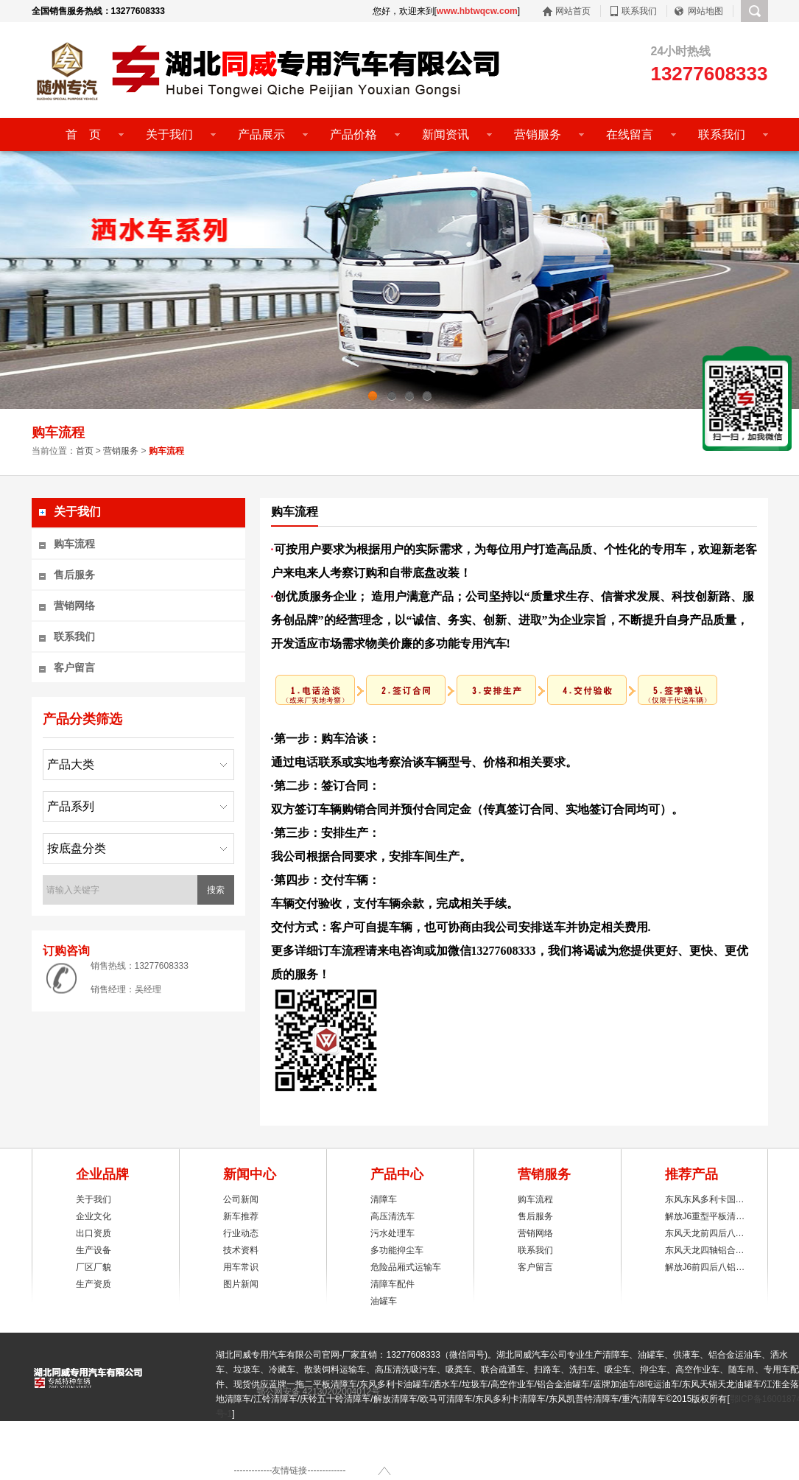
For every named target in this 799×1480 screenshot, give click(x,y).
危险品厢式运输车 (405, 1267)
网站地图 (705, 11)
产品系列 (70, 806)
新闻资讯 (445, 134)
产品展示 (261, 134)
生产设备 (93, 1250)
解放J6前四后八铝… (705, 1267)
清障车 (383, 1199)
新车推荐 (240, 1216)
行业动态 (240, 1233)
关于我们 (169, 134)
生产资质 (93, 1284)
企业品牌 (102, 1174)
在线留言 (629, 134)
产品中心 (396, 1174)
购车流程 (74, 544)
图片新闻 (240, 1284)
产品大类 (70, 764)
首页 (85, 451)
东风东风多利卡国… (705, 1199)
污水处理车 (392, 1233)
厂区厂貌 (93, 1267)
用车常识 (240, 1267)
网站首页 (573, 11)
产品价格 (353, 134)
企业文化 (93, 1216)
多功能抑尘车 (396, 1250)
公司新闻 (240, 1199)
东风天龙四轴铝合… (705, 1250)
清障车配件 (392, 1284)
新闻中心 (249, 1174)
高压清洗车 (392, 1216)
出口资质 (93, 1233)
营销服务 (537, 134)
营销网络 (74, 605)
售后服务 (74, 575)
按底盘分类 (76, 848)
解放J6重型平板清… (705, 1216)
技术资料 (240, 1250)
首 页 (77, 134)
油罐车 (383, 1301)
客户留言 (74, 667)
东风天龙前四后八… (705, 1233)
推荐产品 (691, 1174)
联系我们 (639, 11)
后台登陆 (327, 1449)
